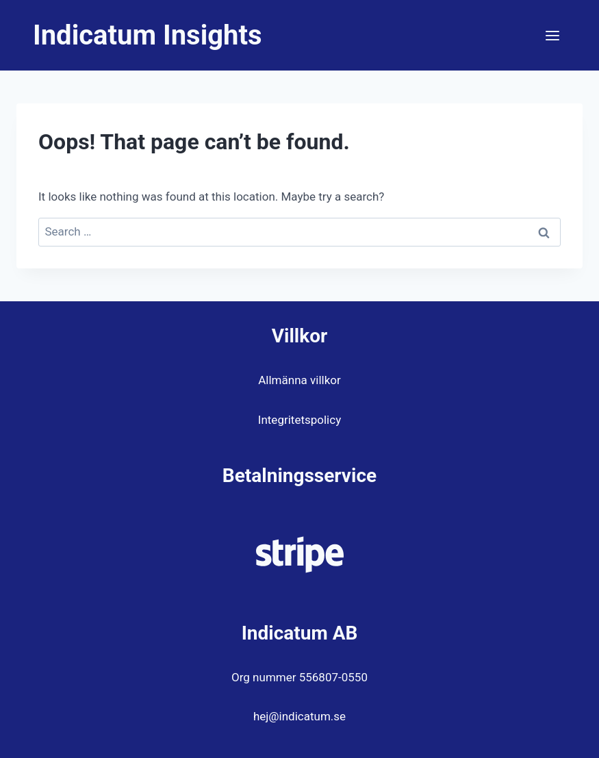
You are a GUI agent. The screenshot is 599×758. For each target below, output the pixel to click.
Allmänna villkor (299, 380)
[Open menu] (552, 35)
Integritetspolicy (299, 420)
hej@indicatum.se (299, 716)
